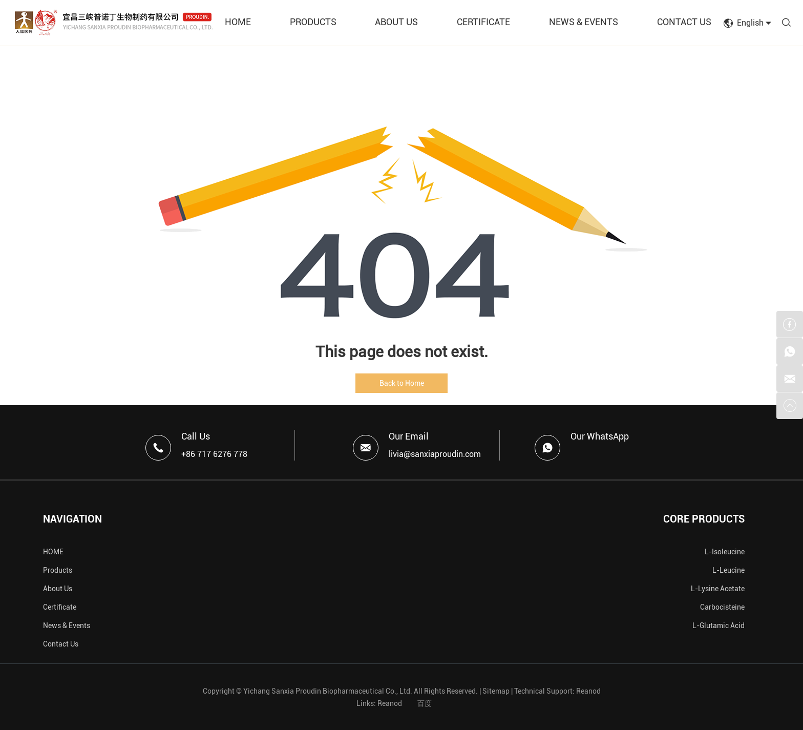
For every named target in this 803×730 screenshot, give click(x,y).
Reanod (588, 691)
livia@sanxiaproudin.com (435, 454)
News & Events (66, 625)
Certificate (59, 607)
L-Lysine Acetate (718, 589)
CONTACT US (684, 21)
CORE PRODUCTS (704, 519)
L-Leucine (728, 570)
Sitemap (496, 691)
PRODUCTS (313, 21)
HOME (238, 21)
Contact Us (60, 644)
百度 (424, 703)
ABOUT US (396, 21)
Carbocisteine (722, 607)
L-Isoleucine (725, 552)
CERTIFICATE (483, 21)
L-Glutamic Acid (718, 625)
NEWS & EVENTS (583, 21)
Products (57, 570)
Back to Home (401, 383)
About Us (57, 589)
